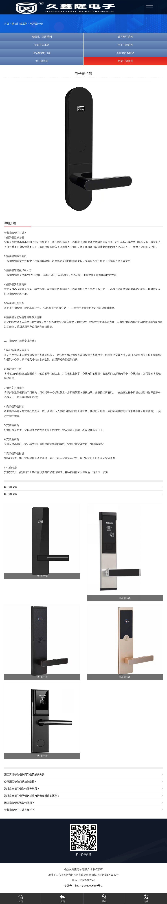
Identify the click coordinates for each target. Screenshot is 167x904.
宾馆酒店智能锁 (125, 52)
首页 (6, 23)
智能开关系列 (41, 44)
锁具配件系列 (125, 36)
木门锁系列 (41, 61)
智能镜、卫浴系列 (42, 36)
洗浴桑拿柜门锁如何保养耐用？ (21, 788)
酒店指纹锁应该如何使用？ (19, 802)
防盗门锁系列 (19, 23)
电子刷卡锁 (36, 23)
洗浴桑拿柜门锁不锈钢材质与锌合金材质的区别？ (32, 795)
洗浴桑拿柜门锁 (41, 52)
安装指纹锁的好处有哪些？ (19, 809)
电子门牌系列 (125, 44)
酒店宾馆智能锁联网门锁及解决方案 (24, 774)
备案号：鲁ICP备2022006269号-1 (83, 885)
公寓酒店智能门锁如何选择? (20, 781)
